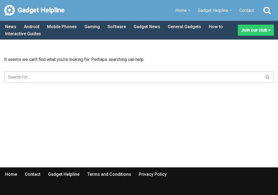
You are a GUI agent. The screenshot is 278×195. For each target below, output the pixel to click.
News (10, 26)
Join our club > (256, 30)
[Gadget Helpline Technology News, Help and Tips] (34, 10)
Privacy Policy (153, 174)
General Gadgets (184, 26)
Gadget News (147, 26)
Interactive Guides (23, 33)
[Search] (267, 10)
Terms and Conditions (109, 174)
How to (216, 26)
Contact (246, 10)
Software (117, 26)
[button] (189, 10)
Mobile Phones (62, 26)
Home (11, 174)
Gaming (92, 26)
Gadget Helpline (64, 174)
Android (31, 26)
